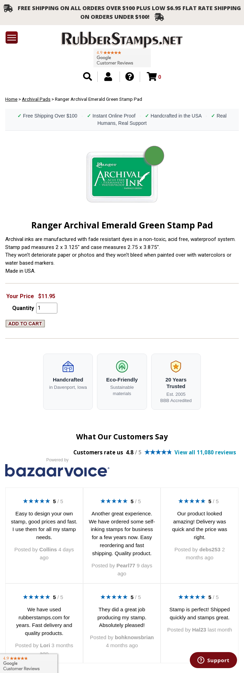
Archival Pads (36, 99)
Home (11, 99)
